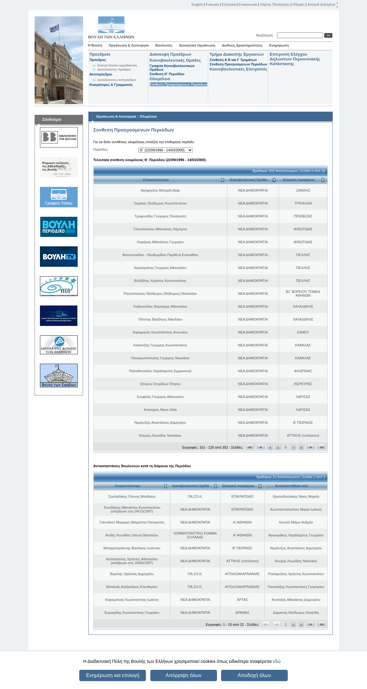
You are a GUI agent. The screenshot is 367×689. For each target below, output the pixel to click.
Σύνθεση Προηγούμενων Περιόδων (178, 84)
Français (212, 4)
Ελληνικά (229, 4)
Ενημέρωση (279, 45)
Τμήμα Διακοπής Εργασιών (237, 54)
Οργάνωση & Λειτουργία (128, 45)
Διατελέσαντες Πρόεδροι (114, 69)
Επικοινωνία (247, 4)
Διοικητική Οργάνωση (197, 45)
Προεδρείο (100, 54)
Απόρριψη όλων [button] (184, 675)
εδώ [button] (277, 661)
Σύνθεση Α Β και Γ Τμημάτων (233, 60)
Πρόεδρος (98, 60)
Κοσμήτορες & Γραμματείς (111, 85)
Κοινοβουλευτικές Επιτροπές (238, 69)
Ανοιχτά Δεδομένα (321, 4)
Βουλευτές (163, 45)
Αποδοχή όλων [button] (254, 675)
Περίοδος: (100, 149)
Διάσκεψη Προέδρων (171, 54)
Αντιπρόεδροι (101, 74)
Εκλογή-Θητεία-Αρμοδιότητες (117, 65)
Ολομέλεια (160, 78)
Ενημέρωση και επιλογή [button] (112, 675)
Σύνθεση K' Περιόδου (167, 74)
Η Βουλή (95, 45)
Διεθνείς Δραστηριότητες (242, 45)
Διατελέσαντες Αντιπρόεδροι (116, 79)
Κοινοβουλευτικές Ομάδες (175, 60)
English (197, 4)
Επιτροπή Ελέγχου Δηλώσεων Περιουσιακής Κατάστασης (295, 59)
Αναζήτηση (265, 35)
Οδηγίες (298, 4)
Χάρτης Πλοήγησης (275, 4)
